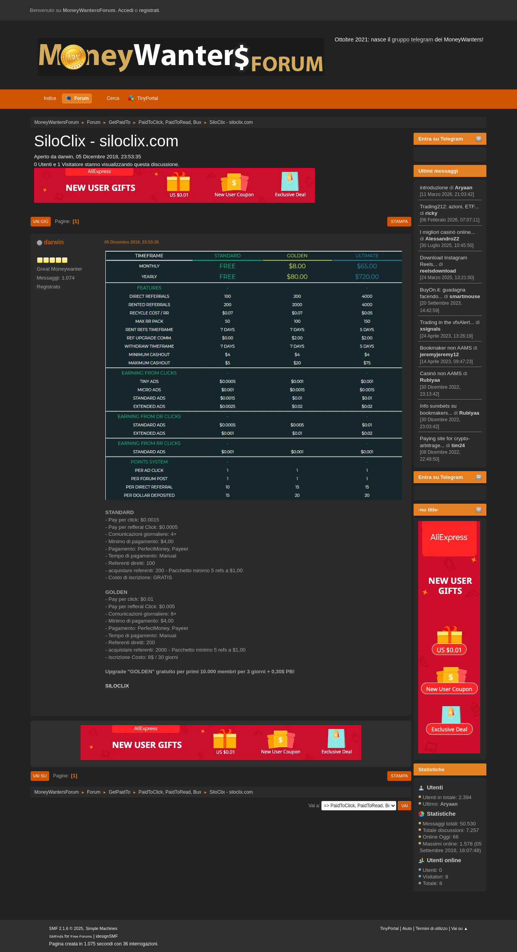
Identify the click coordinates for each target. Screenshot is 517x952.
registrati (149, 10)
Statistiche (431, 769)
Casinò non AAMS (441, 373)
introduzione (434, 187)
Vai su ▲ (459, 928)
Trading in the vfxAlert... (447, 322)
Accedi (125, 10)
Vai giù (40, 221)
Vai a (314, 805)
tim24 (458, 445)
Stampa (399, 221)
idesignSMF (107, 936)
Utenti (435, 787)
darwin (54, 242)
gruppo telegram (412, 39)
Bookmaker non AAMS (446, 348)
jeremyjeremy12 (439, 354)
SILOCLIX (117, 686)
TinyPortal (389, 928)
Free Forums (81, 936)
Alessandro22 (442, 239)
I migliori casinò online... (447, 232)
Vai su (40, 776)
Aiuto (407, 928)
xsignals (430, 329)
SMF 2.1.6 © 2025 (66, 928)
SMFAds (56, 936)
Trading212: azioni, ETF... (449, 206)
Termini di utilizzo (431, 928)
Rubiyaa (430, 380)
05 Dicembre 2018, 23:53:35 (132, 242)
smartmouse (465, 296)
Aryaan (463, 187)
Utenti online (444, 860)
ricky (431, 213)
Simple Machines (101, 928)
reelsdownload (438, 271)
